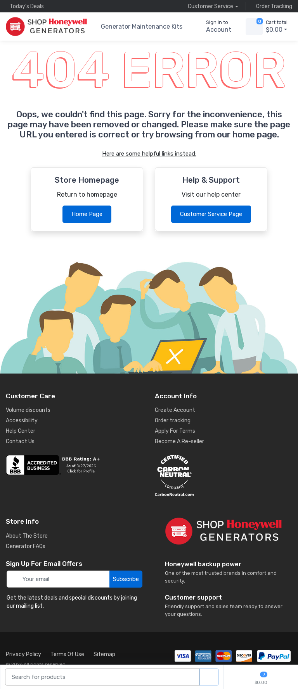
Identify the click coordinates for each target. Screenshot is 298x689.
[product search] (209, 677)
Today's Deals (25, 6)
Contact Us (20, 441)
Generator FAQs (25, 546)
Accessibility (22, 420)
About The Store (27, 536)
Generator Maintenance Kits (141, 26)
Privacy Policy (23, 654)
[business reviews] (74, 465)
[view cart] (254, 26)
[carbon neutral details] (223, 475)
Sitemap (104, 654)
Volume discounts (28, 410)
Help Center (20, 431)
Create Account (175, 410)
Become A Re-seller (179, 441)
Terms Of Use (67, 654)
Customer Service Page (211, 214)
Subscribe (126, 579)
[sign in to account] (213, 27)
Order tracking (173, 420)
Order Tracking (272, 6)
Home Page (86, 214)
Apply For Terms (175, 431)
